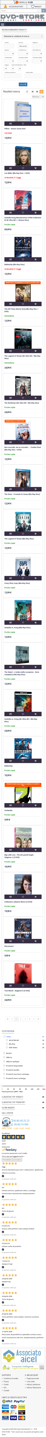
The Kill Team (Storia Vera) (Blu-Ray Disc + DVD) (21, 310)
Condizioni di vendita (11, 1378)
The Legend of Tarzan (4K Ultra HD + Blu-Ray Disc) (22, 357)
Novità (9, 1053)
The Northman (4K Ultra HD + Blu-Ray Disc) (21, 403)
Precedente (7, 1160)
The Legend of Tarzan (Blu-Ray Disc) (19, 539)
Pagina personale (33, 1378)
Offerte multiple (12, 1061)
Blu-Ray (12, 1044)
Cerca (23, 84)
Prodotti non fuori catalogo (17, 1074)
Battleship (8, 766)
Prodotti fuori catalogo (16, 1078)
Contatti (6, 1391)
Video (9, 1037)
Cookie (6, 1384)
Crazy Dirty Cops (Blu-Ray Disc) (17, 583)
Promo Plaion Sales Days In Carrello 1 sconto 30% (23, 784)
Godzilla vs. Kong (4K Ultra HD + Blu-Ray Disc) (20, 720)
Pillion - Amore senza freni (15, 129)
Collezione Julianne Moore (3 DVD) (18, 902)
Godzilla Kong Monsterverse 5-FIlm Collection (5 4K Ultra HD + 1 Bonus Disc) (22, 219)
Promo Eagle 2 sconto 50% (15, 421)
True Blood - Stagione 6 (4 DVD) (17, 991)
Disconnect (8, 946)
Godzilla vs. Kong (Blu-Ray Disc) (17, 628)
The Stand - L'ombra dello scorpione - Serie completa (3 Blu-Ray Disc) (21, 673)
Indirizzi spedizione (33, 1384)
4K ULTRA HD (14, 1040)
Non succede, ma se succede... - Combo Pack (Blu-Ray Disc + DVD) (22, 448)
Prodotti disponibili (14, 1066)
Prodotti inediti (12, 1070)
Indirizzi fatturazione (34, 1388)
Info (5, 1388)
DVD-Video (13, 1047)
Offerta (9, 1057)
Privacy (6, 1382)
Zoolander (8, 810)
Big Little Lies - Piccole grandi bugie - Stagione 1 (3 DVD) (19, 856)
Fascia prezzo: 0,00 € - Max (12, 1091)
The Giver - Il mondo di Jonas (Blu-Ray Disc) (22, 494)
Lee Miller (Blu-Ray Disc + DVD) (17, 173)
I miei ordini (31, 1382)
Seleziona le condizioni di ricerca (16, 36)
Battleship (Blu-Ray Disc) (14, 264)
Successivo (17, 1160)
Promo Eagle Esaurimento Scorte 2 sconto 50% (23, 282)
